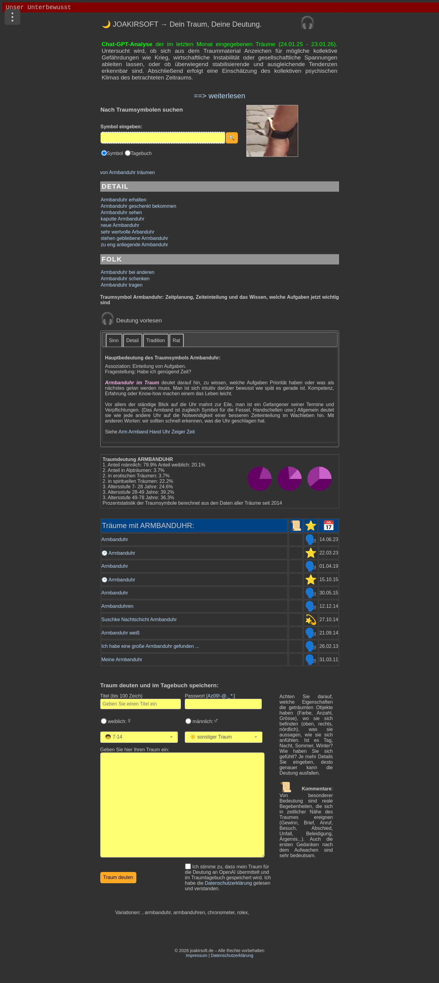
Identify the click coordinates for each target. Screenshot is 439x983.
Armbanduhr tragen (122, 285)
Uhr (166, 431)
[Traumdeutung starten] (118, 877)
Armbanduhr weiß (120, 632)
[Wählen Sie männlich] (188, 721)
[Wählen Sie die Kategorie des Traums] (229, 737)
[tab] (114, 340)
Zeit (191, 431)
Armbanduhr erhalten (123, 199)
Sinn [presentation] (114, 340)
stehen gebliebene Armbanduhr (134, 238)
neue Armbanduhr (120, 225)
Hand (155, 431)
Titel (121, 696)
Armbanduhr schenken (125, 278)
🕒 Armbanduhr (118, 553)
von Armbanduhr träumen (127, 172)
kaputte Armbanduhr (123, 218)
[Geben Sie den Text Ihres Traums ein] (182, 804)
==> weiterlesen (219, 96)
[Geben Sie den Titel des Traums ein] (140, 704)
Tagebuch (141, 153)
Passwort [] (210, 696)
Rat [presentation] (176, 340)
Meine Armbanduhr (121, 659)
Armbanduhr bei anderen (128, 272)
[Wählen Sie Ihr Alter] (141, 737)
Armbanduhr (114, 539)
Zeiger (178, 431)
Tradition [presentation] (155, 340)
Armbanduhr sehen (121, 212)
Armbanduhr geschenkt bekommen (138, 206)
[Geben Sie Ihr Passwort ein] (223, 704)
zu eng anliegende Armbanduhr (134, 244)
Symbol (116, 153)
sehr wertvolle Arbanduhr (128, 231)
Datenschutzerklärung (228, 883)
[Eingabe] (163, 137)
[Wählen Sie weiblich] (104, 721)
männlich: (205, 721)
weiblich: (119, 721)
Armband (138, 431)
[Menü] (12, 17)
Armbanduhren (117, 606)
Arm (122, 431)
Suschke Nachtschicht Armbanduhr (139, 619)
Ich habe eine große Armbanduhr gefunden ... (150, 646)
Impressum (196, 955)
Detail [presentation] (132, 340)
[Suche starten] (232, 137)
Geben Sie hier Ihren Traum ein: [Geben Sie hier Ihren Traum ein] (134, 749)
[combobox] (139, 737)
